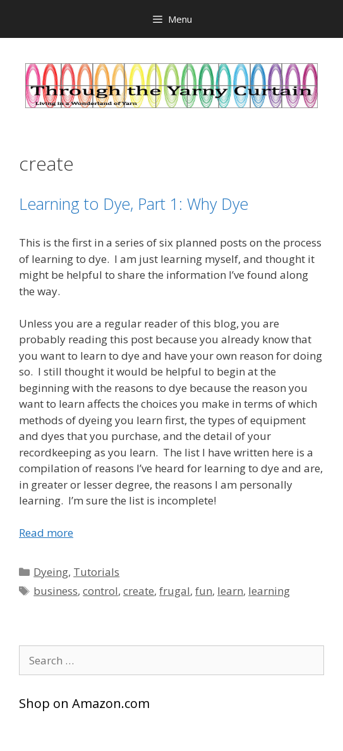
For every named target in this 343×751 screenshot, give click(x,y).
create (138, 590)
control (100, 590)
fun (203, 590)
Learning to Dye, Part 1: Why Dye (133, 203)
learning (269, 590)
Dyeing (50, 572)
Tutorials (96, 572)
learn (230, 590)
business (55, 590)
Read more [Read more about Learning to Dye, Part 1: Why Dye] (46, 532)
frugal (174, 590)
